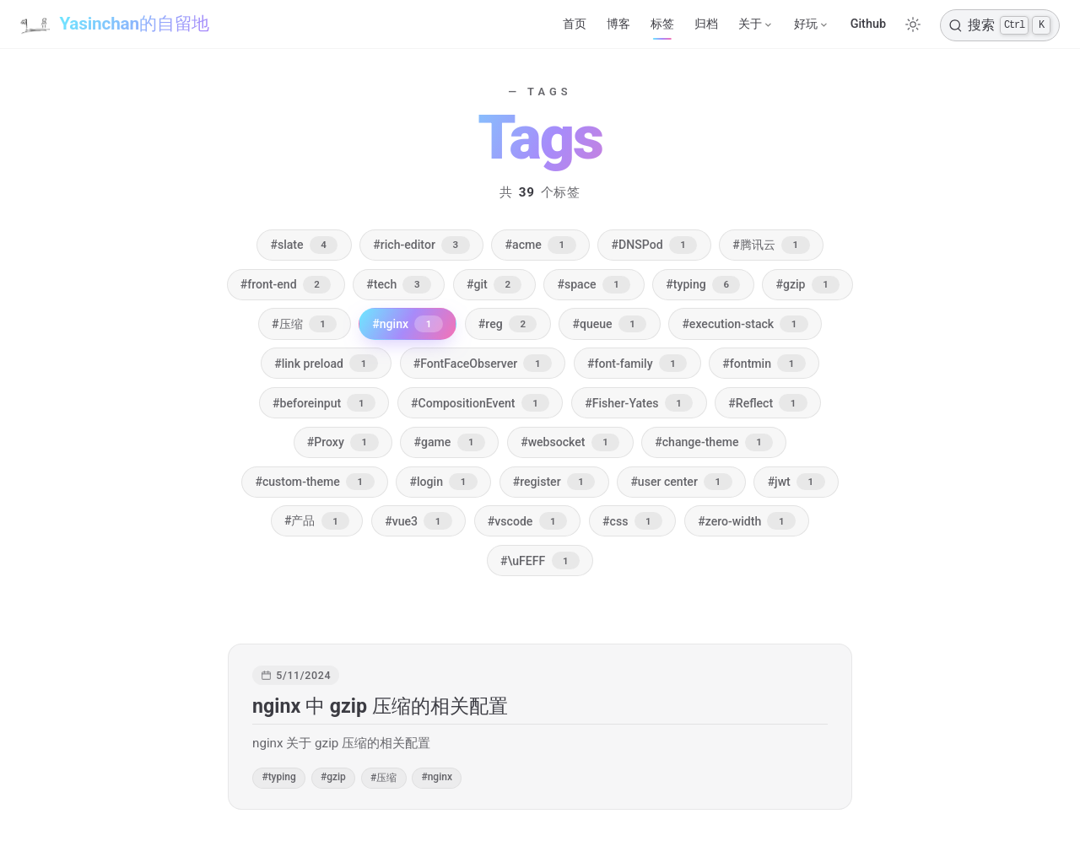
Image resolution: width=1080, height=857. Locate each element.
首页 (574, 24)
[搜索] (1000, 25)
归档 (706, 24)
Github (868, 24)
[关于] (756, 24)
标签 (662, 24)
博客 (618, 24)
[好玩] (811, 24)
